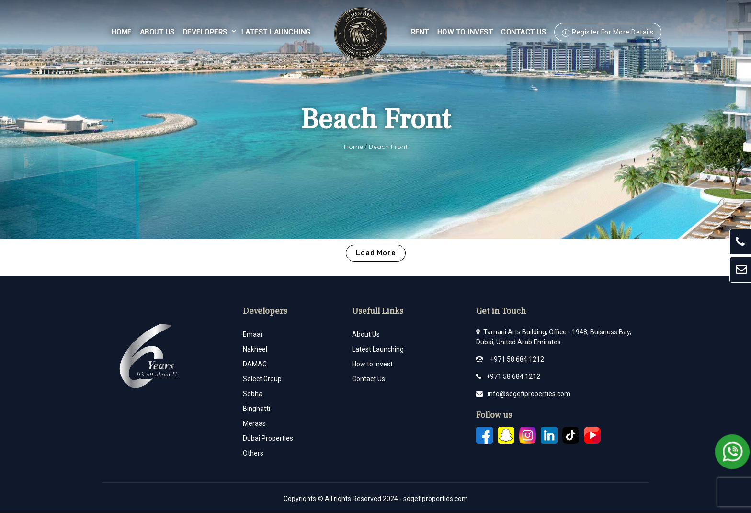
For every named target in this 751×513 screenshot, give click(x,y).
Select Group (262, 379)
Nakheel (255, 349)
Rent (420, 32)
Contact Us (523, 32)
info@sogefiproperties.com (529, 394)
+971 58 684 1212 (517, 359)
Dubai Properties (268, 438)
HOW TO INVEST (465, 32)
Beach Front (388, 146)
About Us (157, 32)
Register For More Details (613, 32)
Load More (376, 253)
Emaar (253, 334)
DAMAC (255, 364)
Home (122, 32)
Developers (205, 32)
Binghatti (256, 408)
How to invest (372, 364)
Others (253, 453)
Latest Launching (276, 32)
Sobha (252, 394)
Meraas (254, 423)
